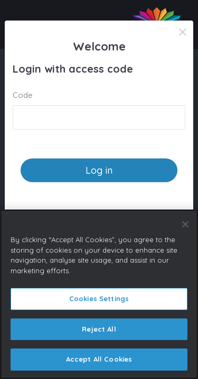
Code (23, 95)
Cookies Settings (99, 298)
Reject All (99, 329)
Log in (99, 170)
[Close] (182, 32)
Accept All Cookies (99, 359)
